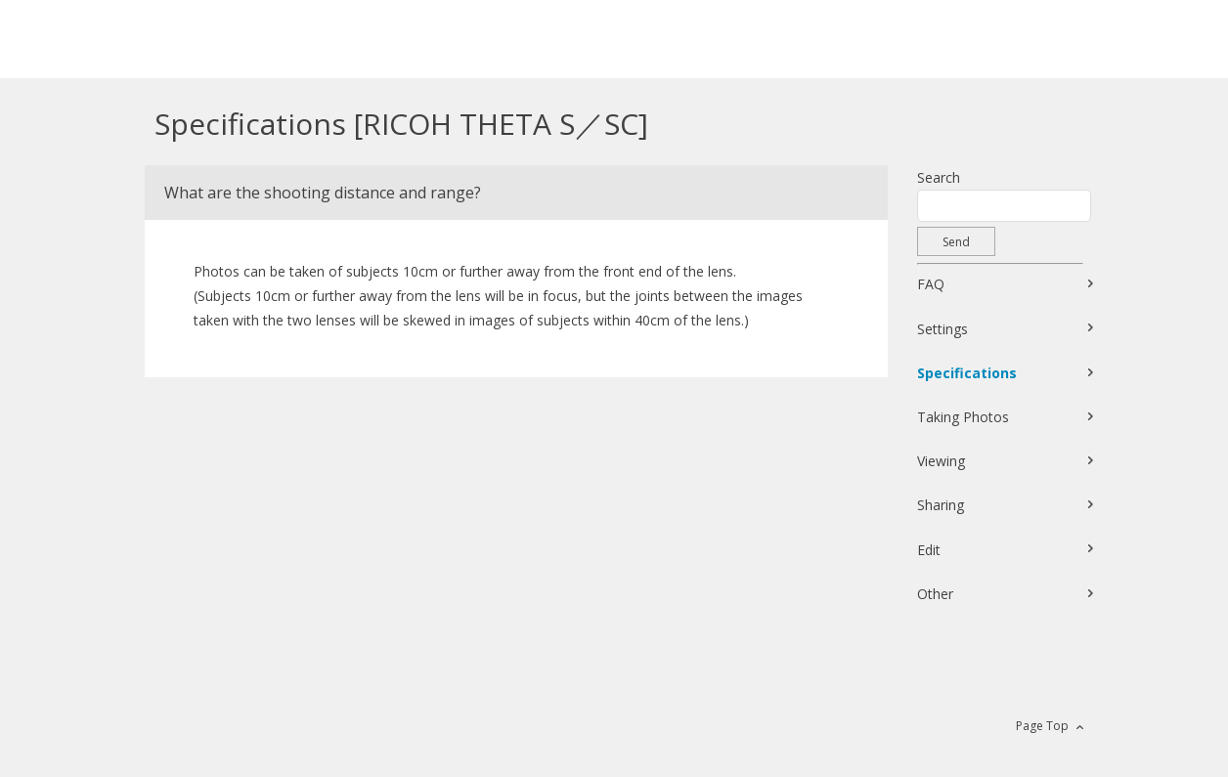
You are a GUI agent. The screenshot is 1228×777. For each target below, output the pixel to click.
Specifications (967, 373)
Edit (929, 549)
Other (935, 593)
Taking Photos (963, 417)
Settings (942, 329)
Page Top (1042, 725)
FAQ (930, 284)
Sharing (940, 505)
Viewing (941, 461)
